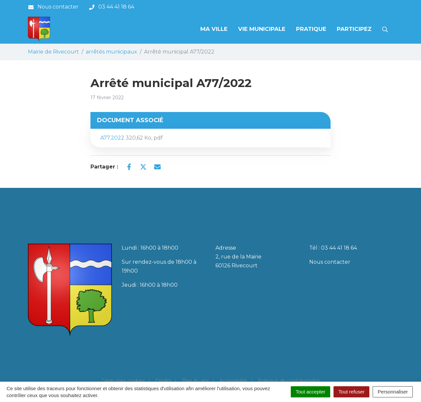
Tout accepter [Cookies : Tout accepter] (310, 391)
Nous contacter (329, 262)
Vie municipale (261, 29)
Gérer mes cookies (123, 381)
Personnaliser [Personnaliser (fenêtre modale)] (393, 391)
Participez (354, 29)
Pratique (311, 29)
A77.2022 (131, 138)
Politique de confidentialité (289, 381)
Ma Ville (214, 29)
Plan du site (195, 381)
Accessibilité (233, 381)
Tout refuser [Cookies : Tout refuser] (351, 391)
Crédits (163, 381)
